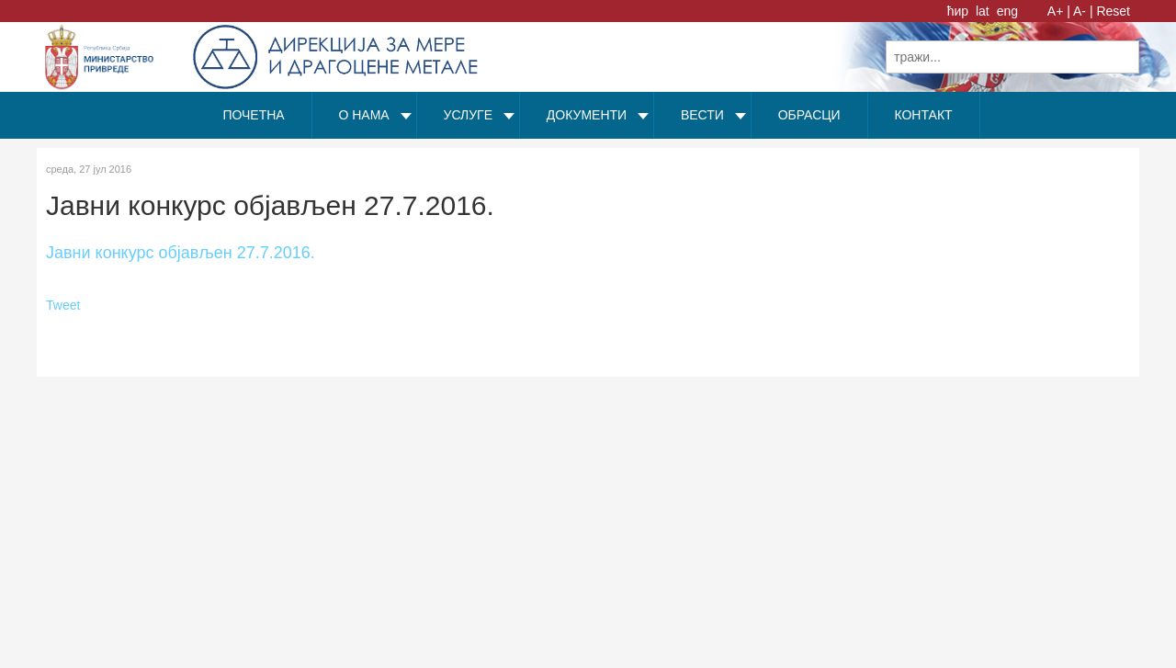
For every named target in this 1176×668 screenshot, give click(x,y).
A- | (1083, 11)
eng (1007, 11)
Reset (1113, 11)
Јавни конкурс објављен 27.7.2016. (180, 252)
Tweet (63, 305)
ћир (959, 11)
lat (984, 11)
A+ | (1058, 11)
